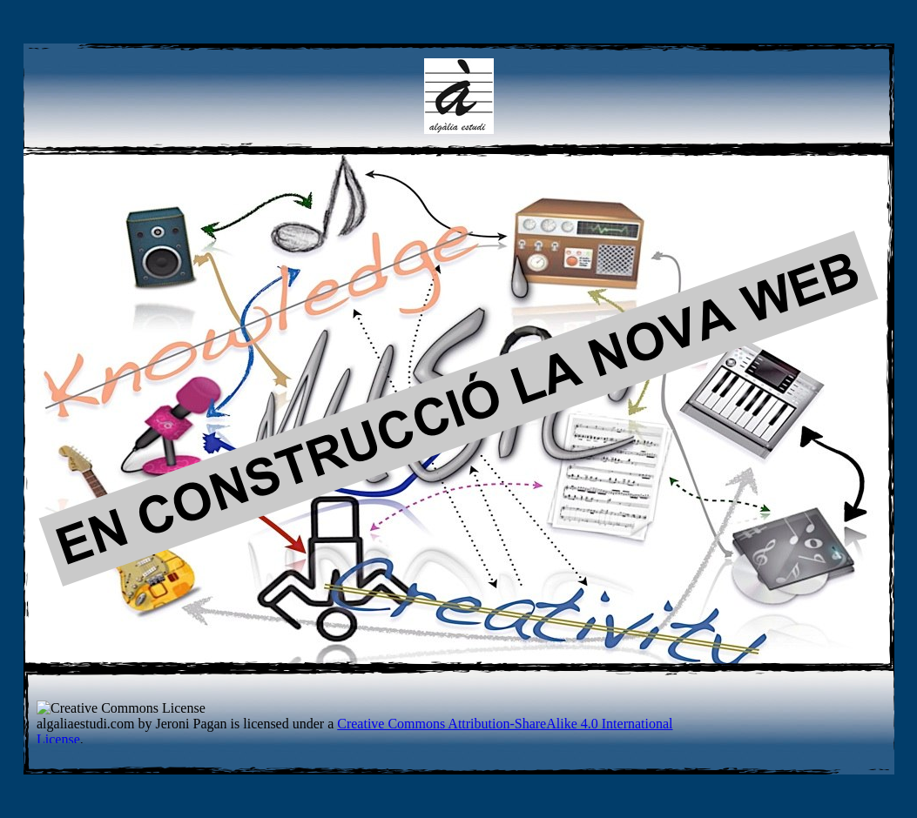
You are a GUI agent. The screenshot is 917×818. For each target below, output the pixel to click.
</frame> (373, 722)
